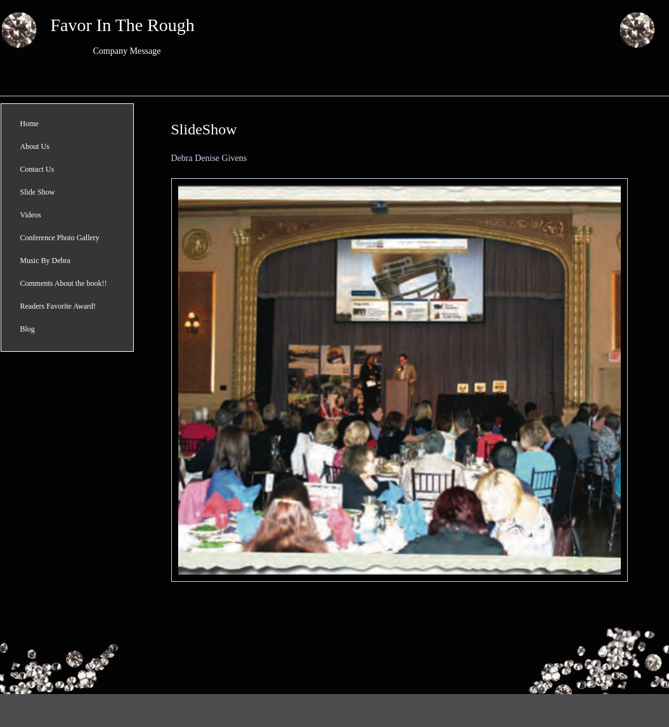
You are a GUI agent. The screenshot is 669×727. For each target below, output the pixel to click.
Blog (27, 329)
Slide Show (37, 192)
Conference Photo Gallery (60, 237)
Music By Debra (45, 260)
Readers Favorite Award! (58, 306)
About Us (34, 146)
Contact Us (37, 169)
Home (29, 123)
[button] (399, 380)
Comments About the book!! (63, 283)
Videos (30, 214)
